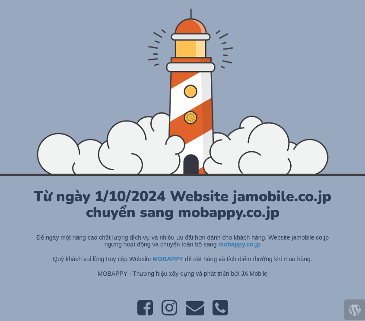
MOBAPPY (168, 259)
